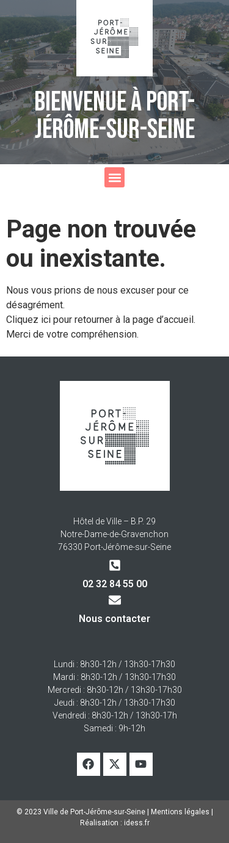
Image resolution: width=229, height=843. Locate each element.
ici (47, 319)
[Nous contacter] (115, 600)
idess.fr (137, 823)
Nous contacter (114, 618)
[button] (114, 177)
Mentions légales (180, 812)
